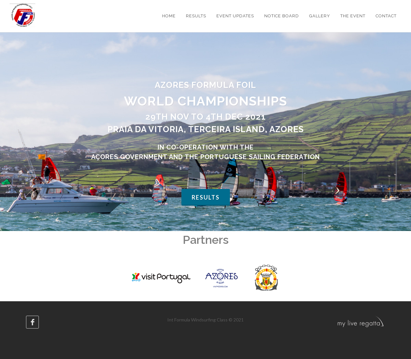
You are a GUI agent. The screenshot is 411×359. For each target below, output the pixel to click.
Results (206, 197)
